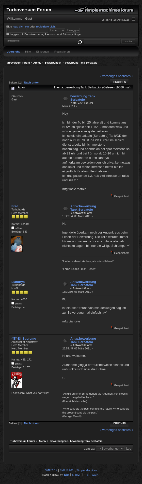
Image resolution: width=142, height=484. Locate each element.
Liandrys (18, 282)
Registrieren (62, 51)
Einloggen (42, 51)
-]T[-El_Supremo (23, 338)
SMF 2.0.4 (51, 470)
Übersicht (13, 51)
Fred (14, 206)
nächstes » (125, 76)
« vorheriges (108, 76)
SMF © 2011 (67, 470)
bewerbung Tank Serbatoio (82, 97)
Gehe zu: (89, 448)
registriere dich (45, 26)
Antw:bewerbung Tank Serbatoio (83, 207)
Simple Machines (87, 470)
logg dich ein (21, 26)
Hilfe (28, 51)
